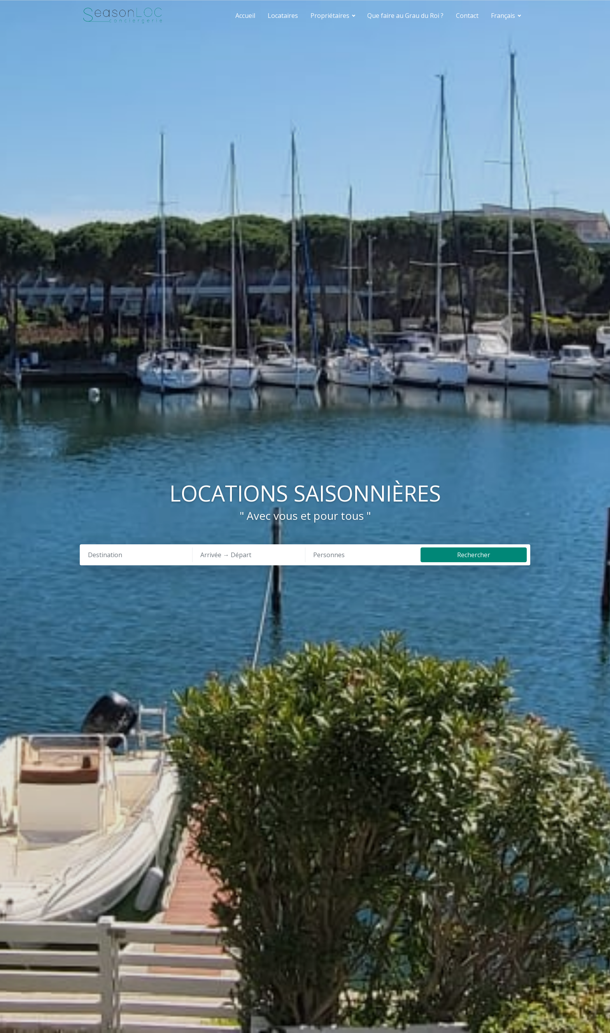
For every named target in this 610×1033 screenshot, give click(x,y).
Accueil (245, 15)
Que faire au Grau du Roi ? (405, 15)
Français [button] (504, 15)
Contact (467, 15)
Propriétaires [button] (330, 15)
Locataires (283, 15)
